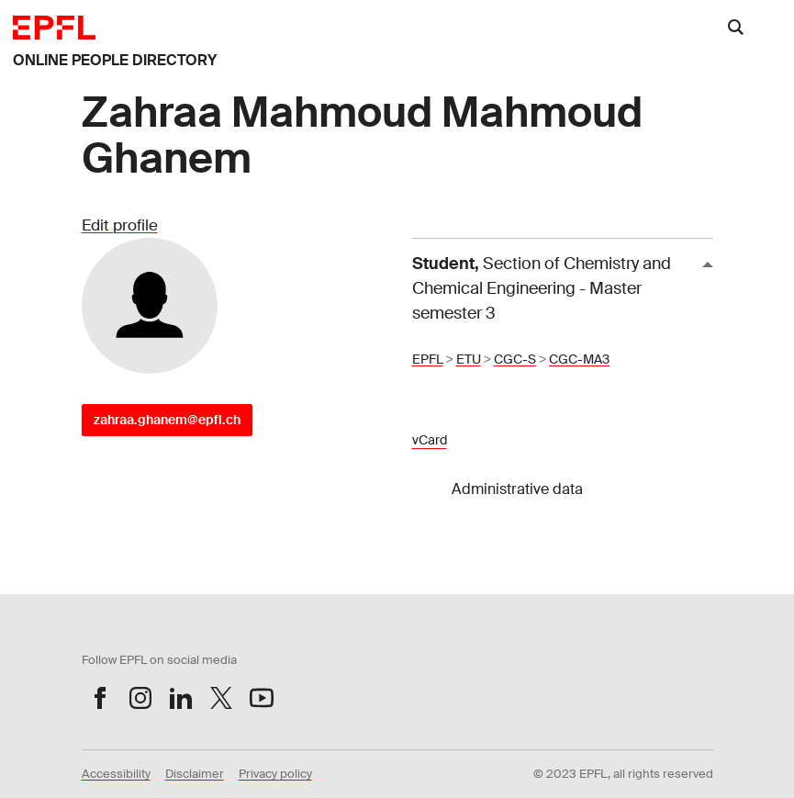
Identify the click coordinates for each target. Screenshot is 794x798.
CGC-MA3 (579, 359)
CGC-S (515, 359)
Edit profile (120, 225)
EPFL (427, 359)
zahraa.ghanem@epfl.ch (167, 419)
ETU (468, 359)
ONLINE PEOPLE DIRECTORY (115, 60)
